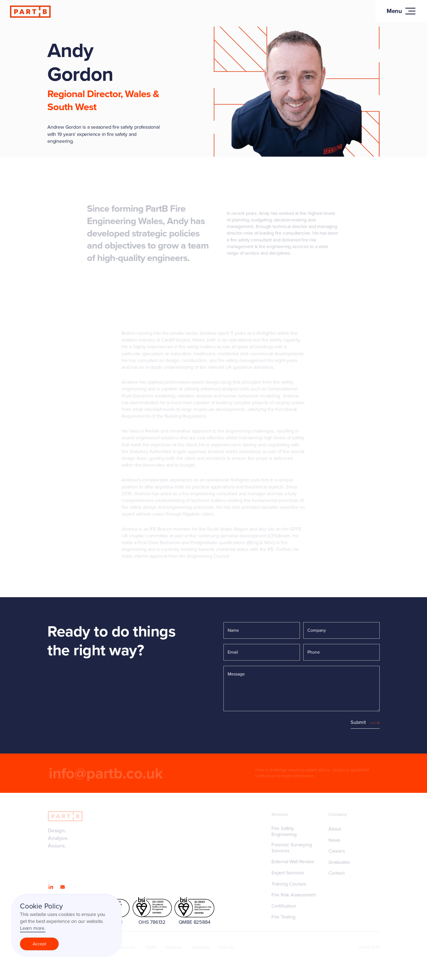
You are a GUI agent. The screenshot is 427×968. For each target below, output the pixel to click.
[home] (31, 12)
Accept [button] (39, 944)
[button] (401, 11)
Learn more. (32, 928)
